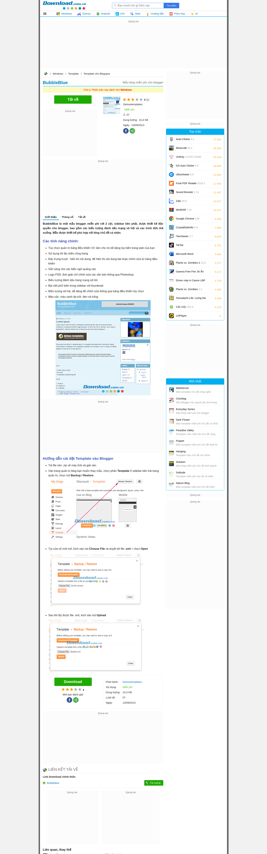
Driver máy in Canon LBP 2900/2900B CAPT (190, 281)
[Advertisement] (133, 48)
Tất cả (47, 13)
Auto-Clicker (185, 139)
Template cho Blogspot (97, 73)
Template (73, 73)
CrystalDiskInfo (187, 227)
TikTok (179, 245)
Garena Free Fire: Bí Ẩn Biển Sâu (190, 272)
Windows (58, 73)
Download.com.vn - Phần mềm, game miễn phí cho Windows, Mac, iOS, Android (64, 5)
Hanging (181, 451)
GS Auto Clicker (187, 165)
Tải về (81, 216)
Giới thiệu (51, 216)
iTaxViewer (184, 236)
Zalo (181, 200)
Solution (180, 461)
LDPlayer (181, 315)
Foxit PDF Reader (190, 183)
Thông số (67, 216)
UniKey (188, 158)
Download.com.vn (46, 74)
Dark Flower (183, 419)
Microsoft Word (188, 255)
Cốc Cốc (184, 306)
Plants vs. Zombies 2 (191, 262)
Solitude (180, 472)
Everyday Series (185, 409)
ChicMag (181, 398)
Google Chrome (187, 218)
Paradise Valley (185, 430)
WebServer (182, 387)
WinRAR (184, 209)
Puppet (180, 440)
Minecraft (184, 147)
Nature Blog (183, 483)
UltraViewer (185, 174)
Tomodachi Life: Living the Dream (191, 299)
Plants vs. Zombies (189, 289)
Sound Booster (187, 192)
